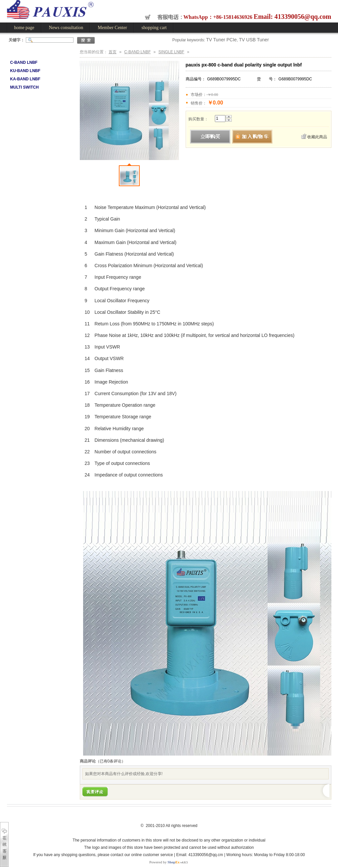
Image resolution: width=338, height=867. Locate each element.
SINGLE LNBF (171, 52)
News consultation (66, 27)
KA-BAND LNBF (25, 79)
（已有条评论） (111, 761)
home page (24, 27)
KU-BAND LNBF (25, 70)
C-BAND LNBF (24, 62)
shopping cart (154, 27)
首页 (113, 52)
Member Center (112, 27)
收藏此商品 (317, 137)
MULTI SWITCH (24, 87)
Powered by (164, 862)
